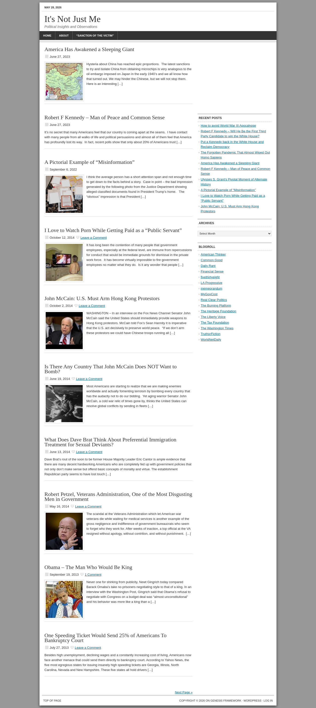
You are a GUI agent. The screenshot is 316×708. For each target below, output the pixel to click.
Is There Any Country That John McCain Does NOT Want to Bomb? (110, 368)
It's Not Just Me (72, 19)
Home (47, 35)
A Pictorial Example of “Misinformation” (89, 162)
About (64, 35)
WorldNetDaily (211, 339)
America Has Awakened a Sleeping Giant (89, 49)
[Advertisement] (235, 78)
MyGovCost (209, 294)
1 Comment (93, 574)
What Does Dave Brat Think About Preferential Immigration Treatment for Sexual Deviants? (110, 442)
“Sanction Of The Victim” (95, 35)
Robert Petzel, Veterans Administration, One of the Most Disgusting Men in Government (118, 496)
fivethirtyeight (210, 277)
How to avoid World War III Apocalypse (228, 125)
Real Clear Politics (214, 300)
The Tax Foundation (215, 322)
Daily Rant (208, 266)
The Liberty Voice (213, 317)
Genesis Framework (226, 700)
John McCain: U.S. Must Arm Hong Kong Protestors (101, 298)
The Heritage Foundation (218, 311)
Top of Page (52, 700)
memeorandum (211, 288)
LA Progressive (211, 283)
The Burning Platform (216, 305)
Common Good (211, 260)
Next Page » (184, 692)
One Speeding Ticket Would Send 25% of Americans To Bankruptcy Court (105, 637)
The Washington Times (217, 328)
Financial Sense (212, 271)
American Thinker (213, 254)
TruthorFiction (210, 334)
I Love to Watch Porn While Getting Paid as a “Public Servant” (113, 230)
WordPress (252, 700)
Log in (268, 700)
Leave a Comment (93, 237)
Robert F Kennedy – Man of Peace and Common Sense (104, 117)
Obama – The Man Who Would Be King (88, 567)
